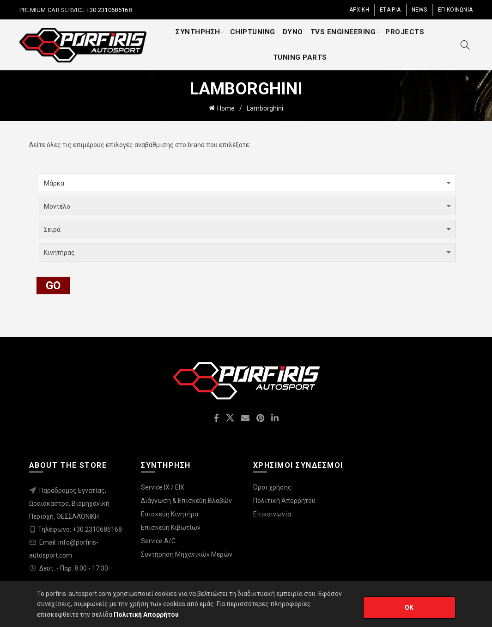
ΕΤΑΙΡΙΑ (390, 9)
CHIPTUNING (252, 32)
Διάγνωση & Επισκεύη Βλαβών (186, 500)
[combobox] (247, 183)
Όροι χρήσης (272, 487)
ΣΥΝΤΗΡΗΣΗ (198, 32)
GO (53, 285)
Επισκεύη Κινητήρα (169, 514)
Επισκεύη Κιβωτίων (170, 527)
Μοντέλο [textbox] (57, 206)
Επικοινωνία (272, 514)
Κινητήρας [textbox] (59, 252)
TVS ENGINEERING (343, 32)
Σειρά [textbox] (52, 229)
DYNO (293, 32)
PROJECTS (404, 32)
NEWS (419, 9)
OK (409, 607)
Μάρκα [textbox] (54, 183)
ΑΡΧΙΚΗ (359, 9)
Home (226, 108)
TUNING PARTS (300, 57)
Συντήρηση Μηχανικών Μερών (186, 554)
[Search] (465, 45)
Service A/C (158, 541)
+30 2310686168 (108, 9)
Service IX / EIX (162, 487)
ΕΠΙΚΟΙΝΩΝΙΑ (455, 9)
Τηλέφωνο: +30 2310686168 (80, 529)
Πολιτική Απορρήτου (284, 500)
